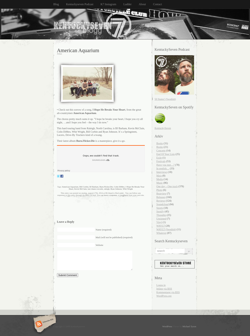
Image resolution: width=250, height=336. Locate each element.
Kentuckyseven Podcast (79, 4)
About (142, 4)
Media (159, 179)
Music (159, 182)
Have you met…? (165, 164)
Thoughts (161, 215)
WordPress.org (164, 295)
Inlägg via (164, 288)
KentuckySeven (163, 128)
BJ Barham (93, 187)
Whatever (161, 233)
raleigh (106, 189)
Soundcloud (162, 204)
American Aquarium (70, 187)
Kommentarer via (168, 292)
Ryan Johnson (116, 189)
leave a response (110, 195)
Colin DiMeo (119, 187)
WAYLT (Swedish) (166, 229)
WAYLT (160, 225)
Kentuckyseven (72, 23)
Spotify (160, 211)
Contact (157, 4)
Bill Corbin (84, 187)
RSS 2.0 (88, 195)
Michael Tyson (189, 326)
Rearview (161, 193)
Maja (159, 175)
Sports (159, 207)
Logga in (161, 285)
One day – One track (167, 186)
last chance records (95, 189)
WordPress (167, 326)
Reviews (160, 200)
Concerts (161, 150)
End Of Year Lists (165, 154)
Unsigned (161, 218)
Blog (56, 4)
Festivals (161, 161)
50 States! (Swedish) (165, 99)
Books (159, 143)
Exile (159, 157)
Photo (159, 190)
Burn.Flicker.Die (106, 187)
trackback (124, 195)
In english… (162, 168)
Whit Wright (128, 189)
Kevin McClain (80, 189)
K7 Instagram (108, 4)
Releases (160, 197)
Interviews (161, 172)
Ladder (127, 4)
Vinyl (159, 222)
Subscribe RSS (44, 324)
